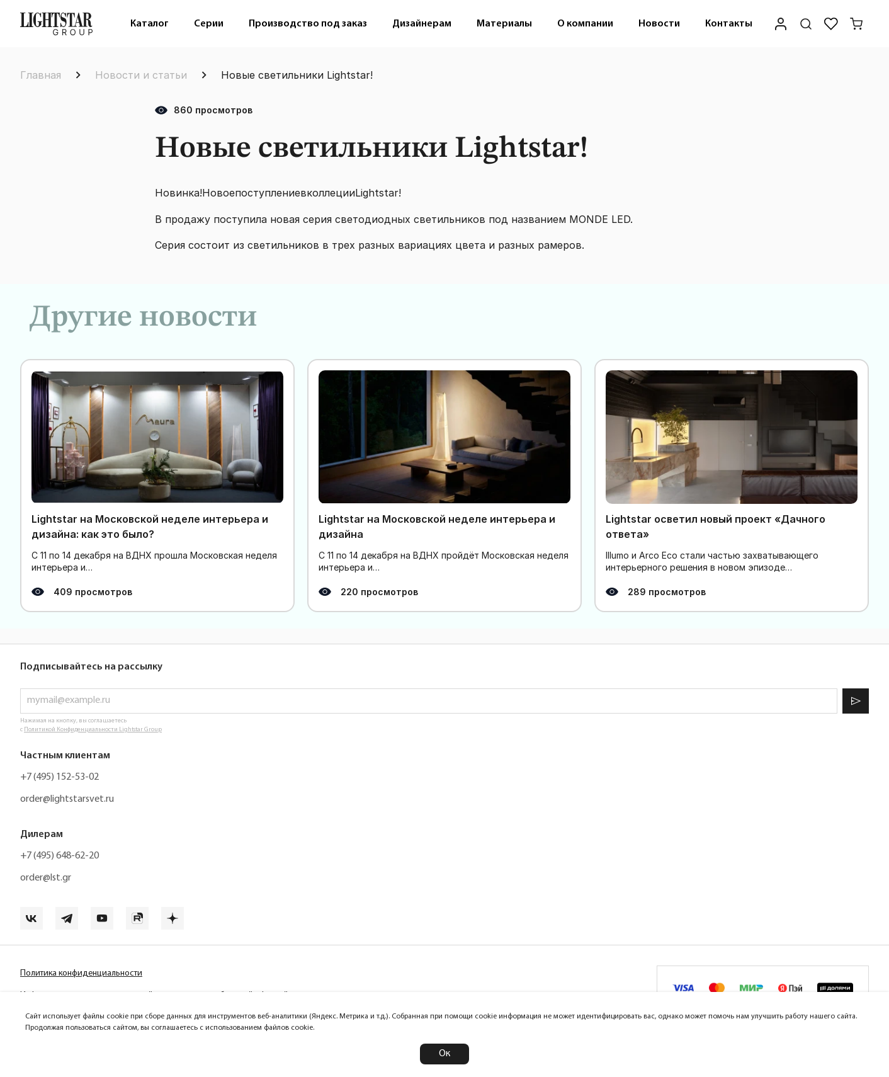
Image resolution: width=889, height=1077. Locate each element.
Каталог (149, 24)
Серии (209, 24)
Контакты (728, 24)
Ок (444, 1054)
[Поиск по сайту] (805, 24)
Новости (659, 24)
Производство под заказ (308, 24)
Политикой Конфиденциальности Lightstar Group (93, 729)
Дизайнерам (421, 24)
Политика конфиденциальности (81, 973)
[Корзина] (856, 24)
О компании (585, 24)
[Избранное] (831, 24)
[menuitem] (149, 23)
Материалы (504, 24)
